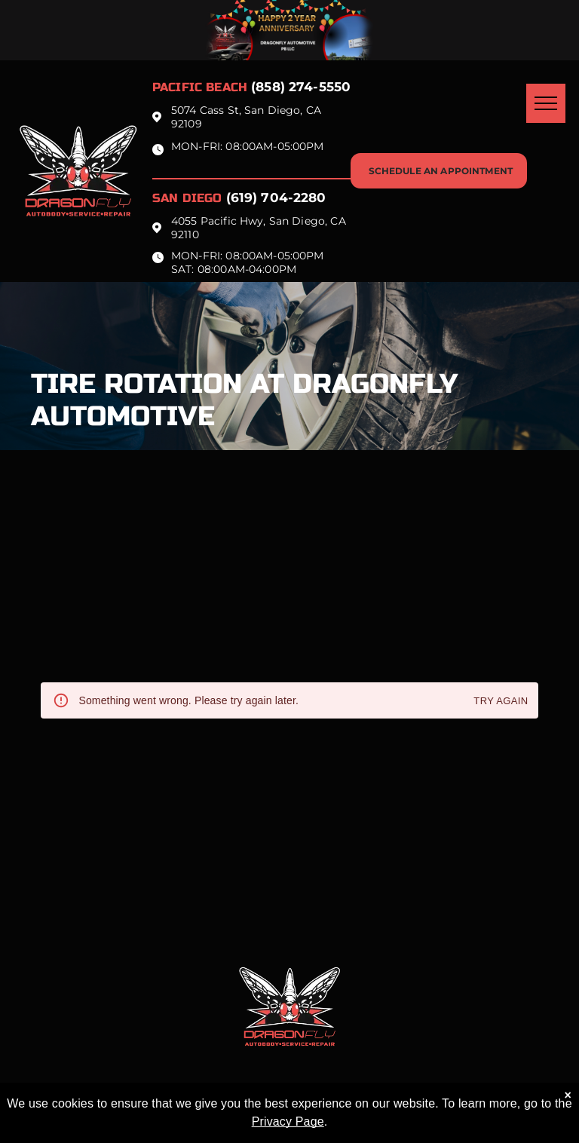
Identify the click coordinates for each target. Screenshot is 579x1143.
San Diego (187, 198)
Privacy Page (288, 1121)
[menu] (545, 103)
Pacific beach (199, 87)
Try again (501, 701)
